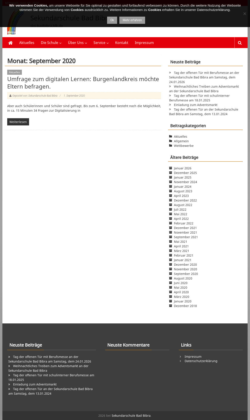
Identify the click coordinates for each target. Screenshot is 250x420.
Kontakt (121, 42)
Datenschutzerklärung (201, 361)
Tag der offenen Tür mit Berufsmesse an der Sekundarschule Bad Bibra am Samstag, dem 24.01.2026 (204, 77)
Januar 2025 (182, 177)
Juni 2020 (181, 283)
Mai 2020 (180, 287)
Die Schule (49, 42)
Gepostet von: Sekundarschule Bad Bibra (34, 95)
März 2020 (181, 297)
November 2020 (185, 269)
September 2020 (186, 274)
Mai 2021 (180, 242)
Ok (112, 20)
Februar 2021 (183, 255)
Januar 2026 (182, 168)
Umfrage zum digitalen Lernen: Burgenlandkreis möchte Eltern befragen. (83, 82)
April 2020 (181, 292)
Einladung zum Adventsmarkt (195, 105)
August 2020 (183, 278)
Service (99, 42)
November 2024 (185, 182)
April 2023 (181, 196)
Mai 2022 (180, 214)
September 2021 (186, 237)
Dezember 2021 (185, 228)
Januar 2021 (182, 260)
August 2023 (183, 191)
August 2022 (183, 205)
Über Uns (76, 42)
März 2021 (181, 251)
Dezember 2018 (185, 306)
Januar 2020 (182, 301)
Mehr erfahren (132, 20)
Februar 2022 (183, 223)
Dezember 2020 (185, 264)
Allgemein (181, 141)
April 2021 (181, 246)
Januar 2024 (182, 186)
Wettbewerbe (184, 146)
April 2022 (181, 219)
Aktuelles (26, 42)
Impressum (144, 42)
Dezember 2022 (185, 200)
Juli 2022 (180, 209)
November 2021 (185, 232)
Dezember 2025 (185, 173)
